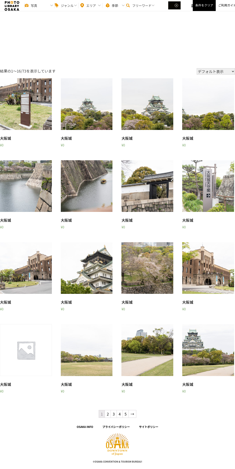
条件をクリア (204, 9)
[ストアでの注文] (216, 71)
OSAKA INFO (85, 427)
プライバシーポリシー (116, 427)
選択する (175, 9)
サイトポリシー (148, 427)
